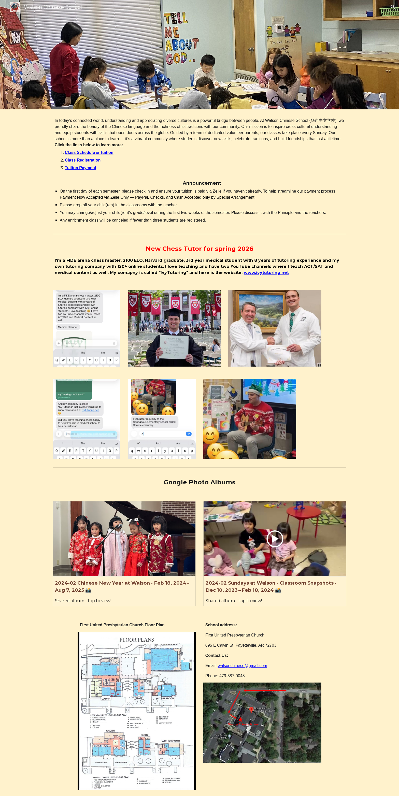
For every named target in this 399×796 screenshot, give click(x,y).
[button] (393, 7)
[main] (199, 170)
